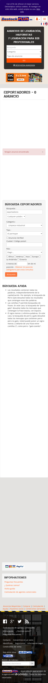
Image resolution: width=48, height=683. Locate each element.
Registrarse (20, 643)
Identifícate (8, 643)
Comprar (26, 606)
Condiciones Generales (35, 609)
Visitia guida (9, 588)
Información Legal (35, 643)
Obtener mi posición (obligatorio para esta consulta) (19, 268)
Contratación (38, 606)
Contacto (6, 640)
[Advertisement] (24, 123)
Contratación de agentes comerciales (20, 592)
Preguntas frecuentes (13, 582)
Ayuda (5, 609)
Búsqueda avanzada (24, 65)
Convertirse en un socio (23, 640)
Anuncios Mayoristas (12, 606)
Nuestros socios (17, 609)
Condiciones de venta (12, 646)
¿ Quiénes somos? (12, 585)
